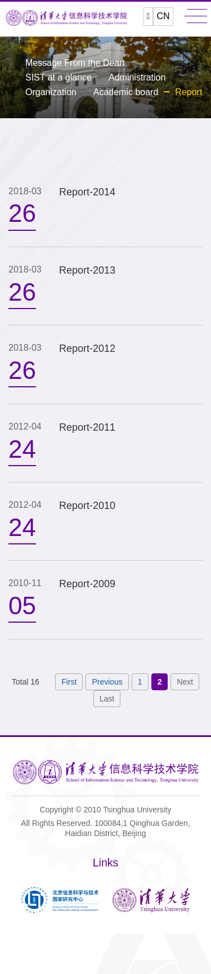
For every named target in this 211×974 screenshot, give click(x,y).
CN (162, 16)
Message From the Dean (74, 63)
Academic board (126, 92)
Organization (51, 92)
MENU (196, 16)
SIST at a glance (58, 77)
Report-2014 (87, 192)
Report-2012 (87, 348)
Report (188, 92)
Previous (107, 681)
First (69, 681)
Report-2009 (87, 583)
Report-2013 (87, 270)
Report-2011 (87, 427)
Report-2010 (87, 505)
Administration (137, 77)
